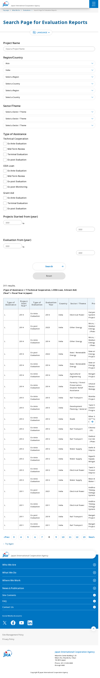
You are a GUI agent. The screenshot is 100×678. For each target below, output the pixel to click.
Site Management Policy (13, 634)
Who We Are (9, 564)
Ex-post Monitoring (17, 186)
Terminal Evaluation (17, 154)
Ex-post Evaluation (16, 159)
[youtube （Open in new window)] (21, 622)
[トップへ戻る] (93, 628)
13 (84, 537)
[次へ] (92, 421)
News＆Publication (13, 588)
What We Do (9, 572)
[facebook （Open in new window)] (13, 622)
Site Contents (9, 595)
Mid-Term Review (16, 148)
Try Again (9, 544)
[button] (41, 32)
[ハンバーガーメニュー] (93, 3)
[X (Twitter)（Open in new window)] (4, 623)
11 (70, 537)
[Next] (92, 537)
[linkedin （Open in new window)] (30, 622)
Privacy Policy (8, 639)
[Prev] (7, 537)
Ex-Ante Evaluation (16, 143)
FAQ (4, 601)
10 (63, 537)
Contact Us (8, 607)
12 (77, 537)
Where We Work (11, 580)
